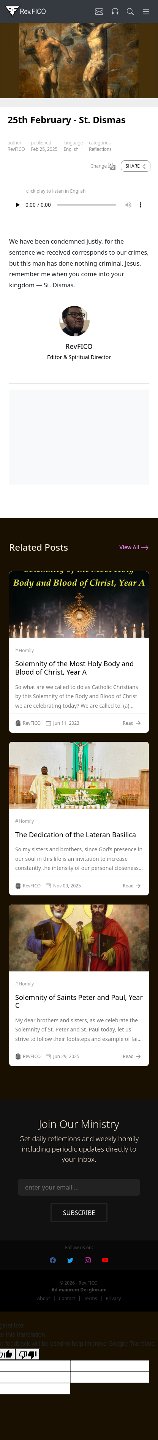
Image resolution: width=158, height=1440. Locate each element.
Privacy (113, 1298)
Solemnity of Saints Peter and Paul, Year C (79, 1001)
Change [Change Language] (102, 166)
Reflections (100, 149)
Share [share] (135, 166)
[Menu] (145, 11)
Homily (26, 651)
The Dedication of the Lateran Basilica (75, 834)
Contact (67, 1298)
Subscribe (79, 1213)
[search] (130, 11)
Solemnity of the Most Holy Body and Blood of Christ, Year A (74, 667)
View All (134, 547)
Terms (90, 1298)
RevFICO (16, 149)
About (43, 1298)
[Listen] (99, 11)
